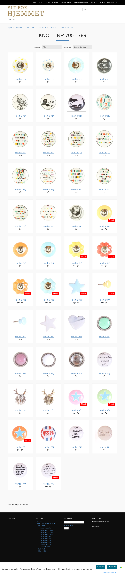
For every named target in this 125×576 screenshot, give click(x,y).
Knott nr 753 (104, 300)
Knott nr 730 (76, 226)
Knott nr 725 (48, 189)
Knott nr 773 (48, 373)
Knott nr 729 (48, 226)
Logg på (102, 2)
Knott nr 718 (104, 116)
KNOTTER (53, 28)
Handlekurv (112, 2)
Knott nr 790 (76, 447)
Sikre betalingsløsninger (81, 2)
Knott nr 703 (48, 79)
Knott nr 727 (104, 189)
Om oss (47, 2)
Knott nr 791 (104, 447)
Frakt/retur (55, 2)
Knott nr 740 (104, 263)
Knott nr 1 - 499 (45, 547)
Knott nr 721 (76, 152)
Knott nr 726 (76, 189)
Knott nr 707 (104, 79)
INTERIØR (19, 28)
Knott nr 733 (104, 226)
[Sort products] (82, 47)
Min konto (94, 2)
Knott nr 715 (48, 116)
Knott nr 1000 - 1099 (46, 534)
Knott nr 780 (48, 410)
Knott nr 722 (104, 152)
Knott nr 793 (20, 484)
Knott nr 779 (20, 410)
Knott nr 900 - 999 (45, 536)
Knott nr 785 (20, 447)
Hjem (34, 2)
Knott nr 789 (48, 447)
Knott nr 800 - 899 (45, 538)
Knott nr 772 (20, 373)
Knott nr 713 (20, 116)
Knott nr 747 (76, 300)
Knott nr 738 (76, 263)
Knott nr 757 (20, 336)
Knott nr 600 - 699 (45, 542)
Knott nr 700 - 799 (67, 28)
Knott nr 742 (48, 300)
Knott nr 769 (104, 336)
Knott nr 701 (20, 79)
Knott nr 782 (104, 410)
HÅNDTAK (41, 549)
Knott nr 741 (20, 300)
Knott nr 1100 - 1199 (46, 532)
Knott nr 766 (76, 336)
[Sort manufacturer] (52, 47)
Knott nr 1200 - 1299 (46, 530)
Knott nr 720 (48, 152)
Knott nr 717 (76, 116)
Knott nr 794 (48, 484)
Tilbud (40, 2)
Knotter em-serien (45, 528)
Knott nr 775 (104, 373)
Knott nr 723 (20, 189)
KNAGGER (42, 551)
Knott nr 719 (20, 152)
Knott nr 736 (20, 263)
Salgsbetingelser (66, 2)
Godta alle (112, 567)
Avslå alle (100, 567)
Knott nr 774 (76, 373)
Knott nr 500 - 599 (45, 545)
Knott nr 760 (48, 336)
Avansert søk (68, 525)
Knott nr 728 (20, 226)
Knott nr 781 (76, 410)
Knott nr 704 (76, 79)
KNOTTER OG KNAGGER (36, 28)
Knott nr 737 (48, 263)
